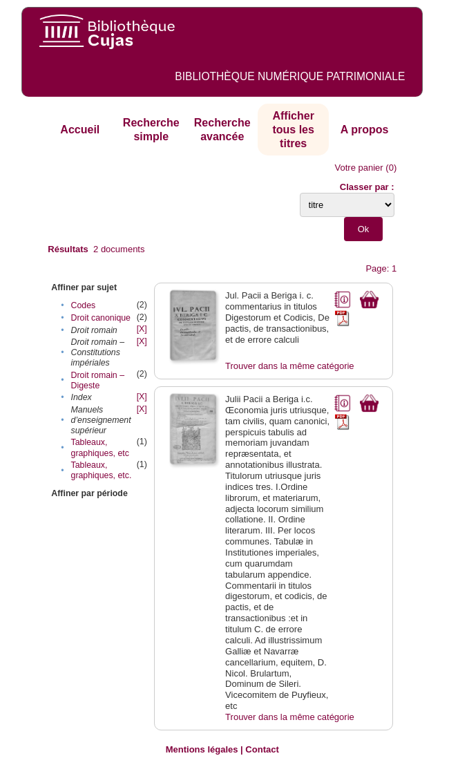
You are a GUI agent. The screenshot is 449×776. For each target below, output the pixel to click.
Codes (83, 305)
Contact (261, 749)
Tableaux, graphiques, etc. (101, 470)
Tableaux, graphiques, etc (100, 447)
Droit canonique (101, 318)
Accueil (79, 129)
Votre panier (359, 167)
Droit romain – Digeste (98, 380)
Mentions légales (202, 749)
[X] (142, 329)
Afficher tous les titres (293, 129)
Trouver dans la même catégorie (289, 366)
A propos (365, 129)
